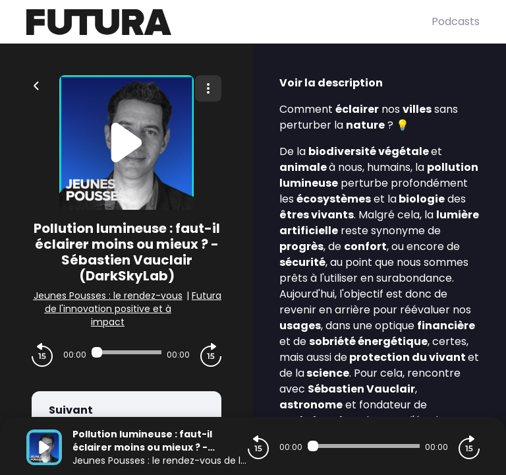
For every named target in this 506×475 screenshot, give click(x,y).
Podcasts (456, 21)
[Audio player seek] (126, 352)
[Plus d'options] (208, 88)
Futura (206, 295)
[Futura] (229, 22)
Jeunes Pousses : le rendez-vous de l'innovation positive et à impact (108, 309)
